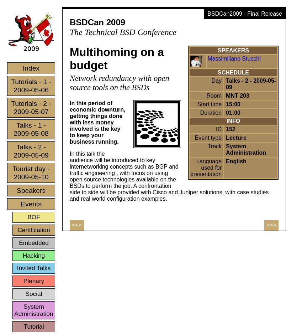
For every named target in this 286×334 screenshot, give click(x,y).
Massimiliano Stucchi (233, 59)
